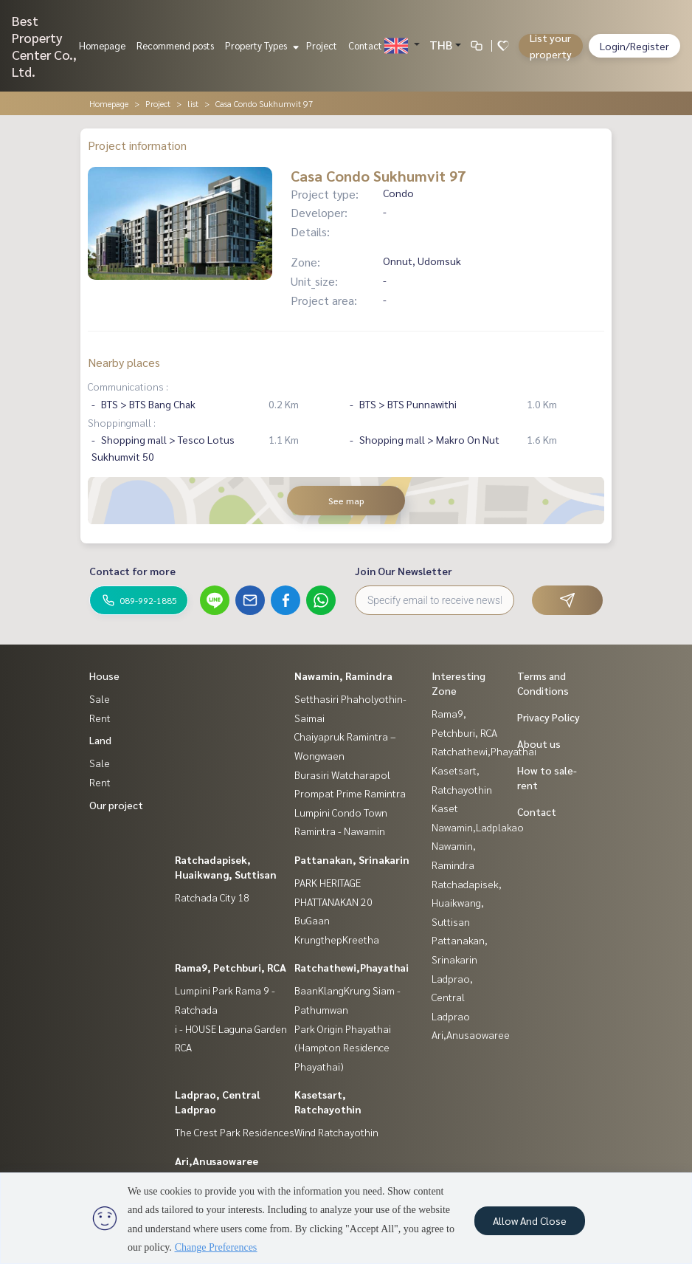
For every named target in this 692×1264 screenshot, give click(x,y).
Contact (365, 45)
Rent (100, 717)
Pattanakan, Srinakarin (351, 859)
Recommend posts (175, 45)
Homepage (102, 45)
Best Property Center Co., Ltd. (44, 46)
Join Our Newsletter (403, 570)
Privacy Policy (548, 717)
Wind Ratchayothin (336, 1131)
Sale (99, 698)
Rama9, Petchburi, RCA (230, 967)
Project (321, 45)
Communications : (128, 386)
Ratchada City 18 (212, 897)
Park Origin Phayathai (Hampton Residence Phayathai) (342, 1047)
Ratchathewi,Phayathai (351, 967)
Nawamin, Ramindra (343, 675)
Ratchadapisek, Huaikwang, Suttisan (467, 902)
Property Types (260, 45)
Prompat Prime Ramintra (350, 793)
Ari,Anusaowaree (216, 1160)
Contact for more (132, 570)
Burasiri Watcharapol (342, 774)
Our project (116, 804)
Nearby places (124, 362)
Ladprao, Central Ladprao (452, 997)
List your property (551, 46)
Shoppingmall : (122, 422)
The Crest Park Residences (234, 1131)
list (192, 103)
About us (539, 743)
